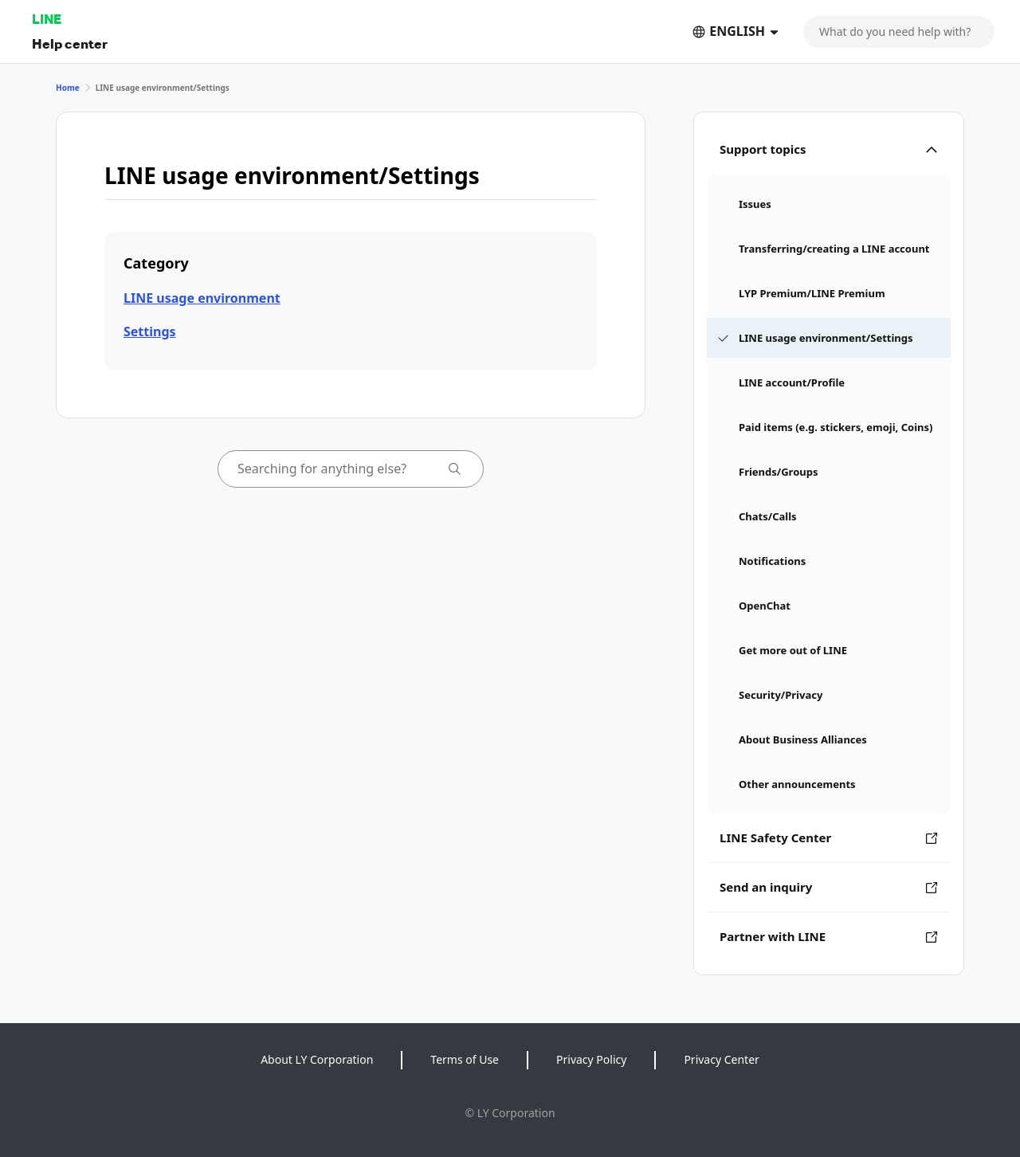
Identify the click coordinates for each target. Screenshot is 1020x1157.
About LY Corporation (317, 1059)
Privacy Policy (591, 1059)
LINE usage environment (202, 298)
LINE (46, 18)
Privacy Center (721, 1059)
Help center (70, 43)
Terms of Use (464, 1059)
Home (68, 87)
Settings (150, 331)
